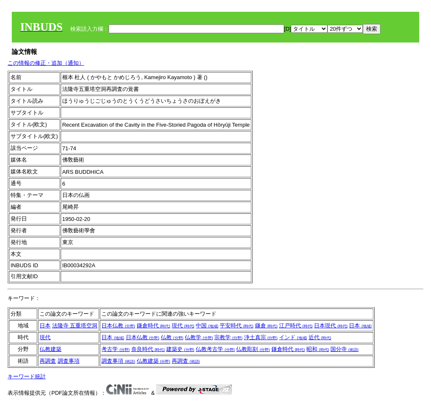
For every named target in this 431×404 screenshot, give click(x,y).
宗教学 (228, 337)
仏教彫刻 (253, 349)
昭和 (317, 349)
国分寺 (344, 349)
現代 (183, 325)
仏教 (172, 337)
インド (293, 337)
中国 (207, 325)
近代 (320, 337)
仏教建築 (50, 349)
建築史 (180, 349)
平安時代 (236, 325)
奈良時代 (148, 349)
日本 (45, 325)
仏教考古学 (215, 349)
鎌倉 (266, 325)
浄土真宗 (261, 337)
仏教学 (199, 337)
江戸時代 (296, 325)
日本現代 (331, 325)
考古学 (115, 349)
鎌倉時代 (153, 325)
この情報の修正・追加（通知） (46, 63)
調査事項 (69, 361)
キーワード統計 (27, 376)
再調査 (48, 361)
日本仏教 (118, 325)
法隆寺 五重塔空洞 (75, 325)
